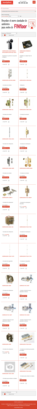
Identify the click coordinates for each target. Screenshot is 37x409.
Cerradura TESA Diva (8, 139)
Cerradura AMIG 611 (7, 109)
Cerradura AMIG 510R (25, 109)
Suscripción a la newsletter (24, 405)
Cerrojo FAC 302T (7, 315)
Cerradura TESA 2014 (25, 344)
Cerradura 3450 (6, 344)
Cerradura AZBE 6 (7, 197)
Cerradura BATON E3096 (8, 80)
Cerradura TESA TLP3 (25, 256)
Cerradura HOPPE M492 (26, 168)
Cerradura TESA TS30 (25, 227)
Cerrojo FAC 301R (24, 315)
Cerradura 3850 (6, 285)
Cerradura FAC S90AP (26, 197)
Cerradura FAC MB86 (25, 139)
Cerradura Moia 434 (7, 227)
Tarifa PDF (4, 64)
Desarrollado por (18, 407)
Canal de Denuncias (14, 405)
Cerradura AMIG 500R (8, 168)
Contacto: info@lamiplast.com (7, 404)
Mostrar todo (11, 35)
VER (20, 16)
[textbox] (9, 8)
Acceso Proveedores (18, 404)
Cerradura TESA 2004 (8, 373)
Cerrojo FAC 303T (24, 285)
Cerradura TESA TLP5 (8, 256)
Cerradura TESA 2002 (25, 371)
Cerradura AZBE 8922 (25, 80)
